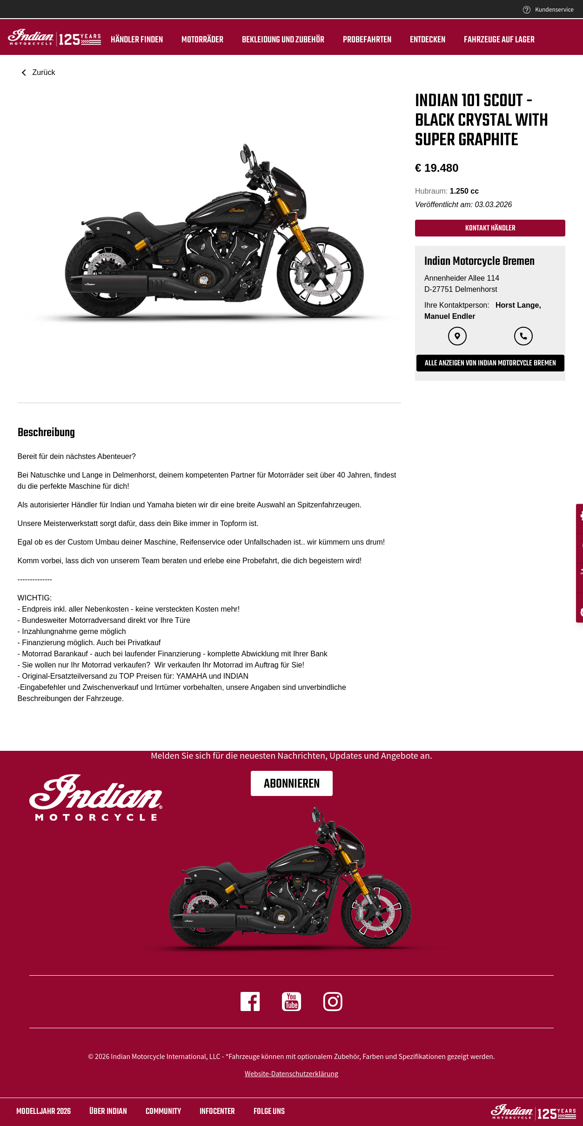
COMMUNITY (163, 1112)
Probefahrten (366, 40)
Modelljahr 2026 (43, 1112)
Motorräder (201, 40)
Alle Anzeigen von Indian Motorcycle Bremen (490, 363)
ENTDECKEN (426, 40)
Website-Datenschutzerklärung (291, 1073)
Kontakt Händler (490, 229)
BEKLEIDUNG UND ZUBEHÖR (282, 40)
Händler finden (135, 40)
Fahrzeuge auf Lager (497, 40)
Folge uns (269, 1112)
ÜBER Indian (108, 1112)
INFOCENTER (217, 1112)
